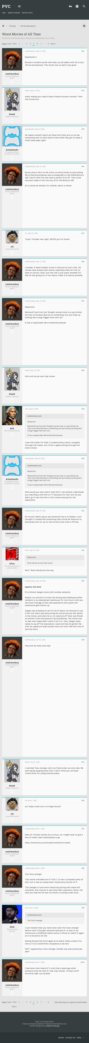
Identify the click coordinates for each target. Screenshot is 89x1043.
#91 (82, 511)
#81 (82, 51)
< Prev (14, 44)
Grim (12, 927)
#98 (82, 868)
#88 (82, 370)
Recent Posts (27, 13)
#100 (82, 962)
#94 (82, 640)
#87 (82, 301)
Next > (53, 44)
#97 (82, 829)
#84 (82, 166)
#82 (82, 91)
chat (4, 13)
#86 (82, 262)
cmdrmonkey (39, 38)
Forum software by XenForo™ (45, 1024)
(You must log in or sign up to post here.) (71, 1002)
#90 (82, 458)
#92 (82, 550)
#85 (82, 233)
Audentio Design (52, 1026)
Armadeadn (12, 149)
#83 (82, 129)
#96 (82, 800)
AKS (12, 428)
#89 (82, 409)
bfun (12, 563)
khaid (12, 114)
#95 (82, 762)
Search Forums (14, 13)
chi (12, 246)
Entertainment (19, 38)
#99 (82, 908)
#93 (82, 581)
